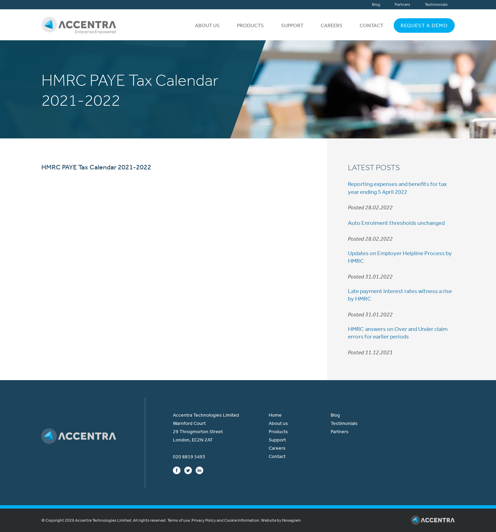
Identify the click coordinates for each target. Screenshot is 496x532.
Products (250, 25)
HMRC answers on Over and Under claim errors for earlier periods (397, 332)
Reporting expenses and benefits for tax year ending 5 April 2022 (397, 187)
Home (275, 415)
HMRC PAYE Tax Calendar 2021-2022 (96, 167)
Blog (376, 4)
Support (292, 25)
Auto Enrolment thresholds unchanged (396, 222)
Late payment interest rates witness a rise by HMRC (400, 295)
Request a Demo (424, 25)
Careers (331, 25)
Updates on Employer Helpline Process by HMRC (400, 257)
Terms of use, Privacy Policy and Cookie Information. (213, 520)
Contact (371, 25)
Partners (402, 4)
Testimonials (436, 4)
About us (207, 25)
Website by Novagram (281, 520)
